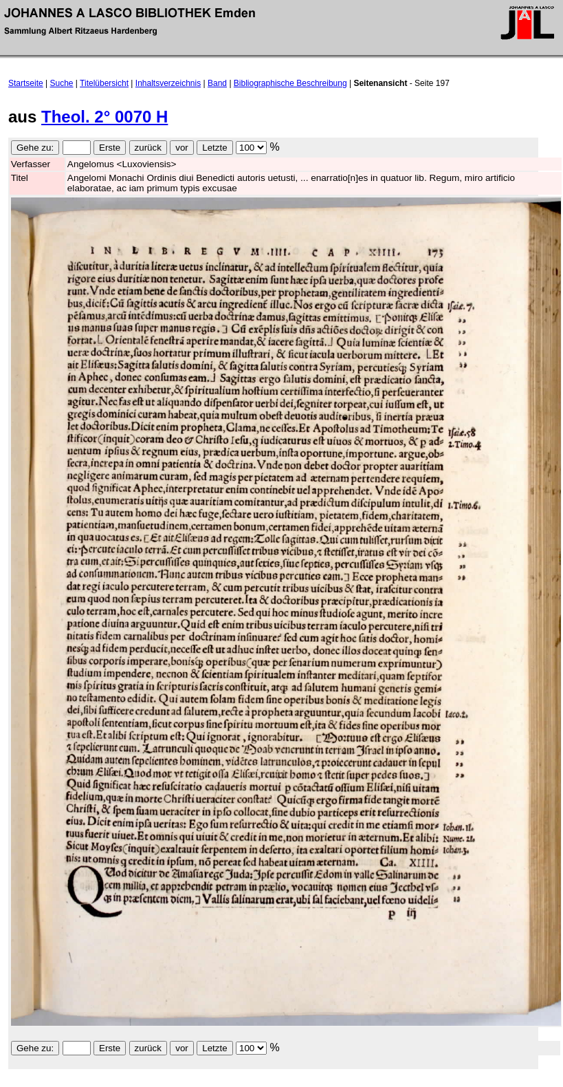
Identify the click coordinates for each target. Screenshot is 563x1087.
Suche (62, 83)
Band (217, 83)
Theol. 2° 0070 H (104, 116)
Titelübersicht (104, 83)
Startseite (25, 83)
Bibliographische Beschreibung (290, 83)
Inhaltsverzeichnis (168, 83)
